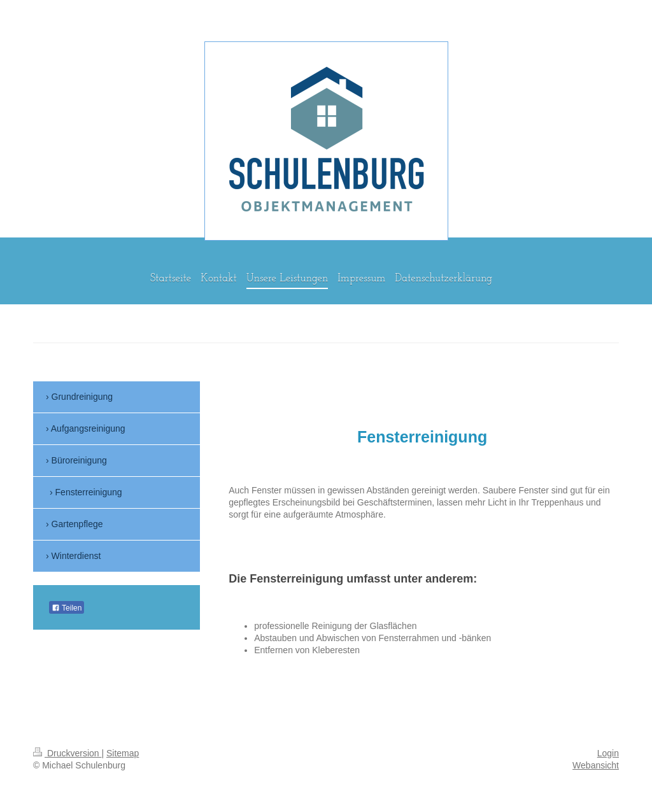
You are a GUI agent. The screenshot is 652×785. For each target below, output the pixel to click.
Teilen (67, 608)
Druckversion (67, 753)
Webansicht (595, 765)
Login (608, 753)
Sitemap (122, 753)
